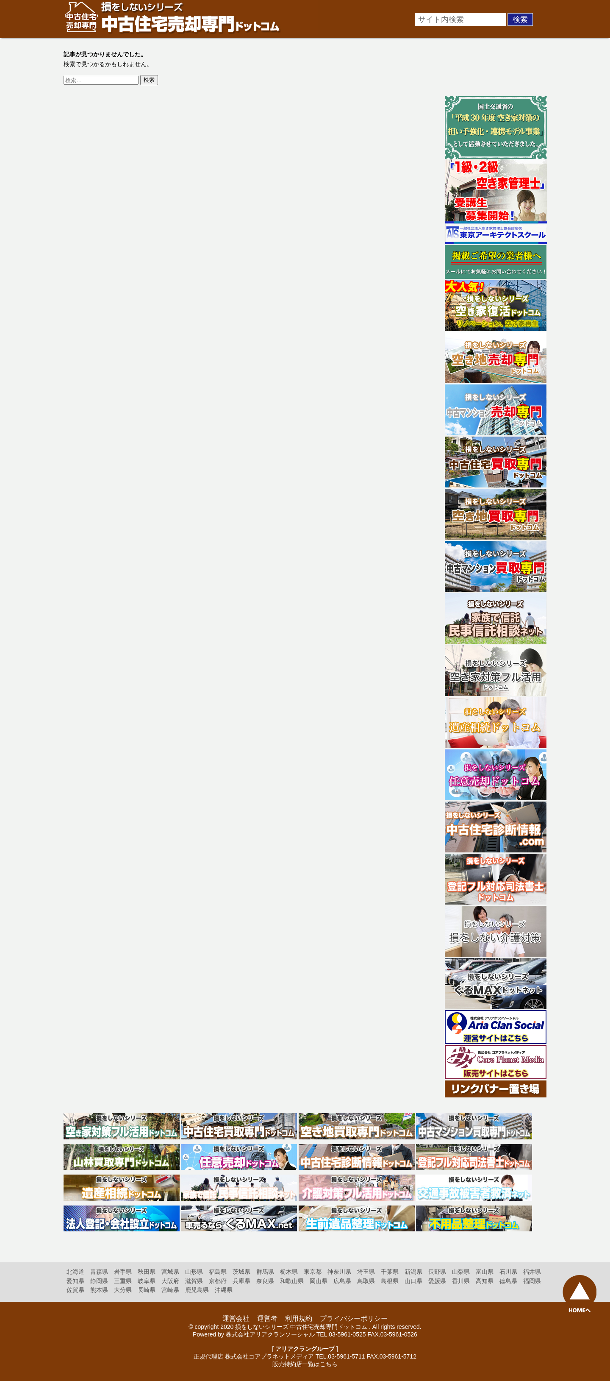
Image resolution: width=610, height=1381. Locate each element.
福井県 (532, 1271)
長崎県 (146, 1289)
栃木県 (289, 1271)
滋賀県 (194, 1281)
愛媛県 (437, 1281)
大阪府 (170, 1281)
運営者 (267, 1318)
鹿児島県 (197, 1289)
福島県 (218, 1271)
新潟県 (413, 1271)
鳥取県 (366, 1281)
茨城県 (241, 1271)
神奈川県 (339, 1271)
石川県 (508, 1271)
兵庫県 (241, 1281)
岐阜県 (146, 1281)
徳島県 (508, 1281)
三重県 (123, 1281)
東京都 (313, 1271)
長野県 (437, 1271)
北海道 (75, 1271)
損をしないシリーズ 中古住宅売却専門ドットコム (301, 1326)
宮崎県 (170, 1289)
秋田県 (146, 1271)
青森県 (99, 1271)
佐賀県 (75, 1289)
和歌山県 (292, 1281)
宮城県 (170, 1271)
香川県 (461, 1281)
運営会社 (236, 1318)
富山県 (485, 1271)
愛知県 (75, 1281)
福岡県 (532, 1281)
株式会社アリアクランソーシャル (270, 1334)
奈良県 (265, 1281)
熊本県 (99, 1289)
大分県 (123, 1289)
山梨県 (461, 1271)
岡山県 (318, 1281)
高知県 (485, 1281)
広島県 (342, 1281)
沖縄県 (224, 1289)
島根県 (390, 1281)
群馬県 (265, 1271)
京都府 (218, 1281)
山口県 (413, 1281)
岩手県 (123, 1271)
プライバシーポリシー (354, 1318)
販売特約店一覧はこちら (305, 1364)
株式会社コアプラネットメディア (269, 1356)
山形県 (194, 1271)
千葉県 (390, 1271)
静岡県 (99, 1281)
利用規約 (298, 1318)
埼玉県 (366, 1271)
